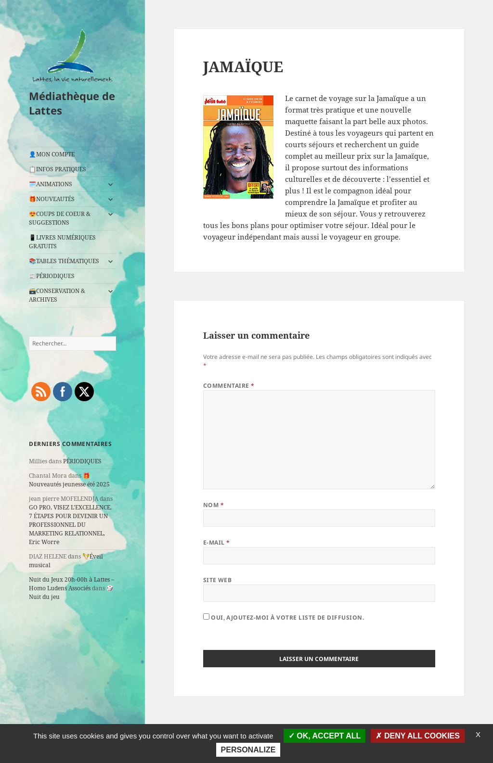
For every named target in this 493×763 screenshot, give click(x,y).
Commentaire (229, 386)
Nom (213, 505)
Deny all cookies (418, 736)
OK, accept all (324, 736)
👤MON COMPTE (52, 154)
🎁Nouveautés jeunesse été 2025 (69, 479)
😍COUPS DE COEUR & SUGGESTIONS (60, 218)
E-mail (216, 542)
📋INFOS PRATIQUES (57, 169)
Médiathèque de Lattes (72, 103)
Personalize (248, 750)
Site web (217, 580)
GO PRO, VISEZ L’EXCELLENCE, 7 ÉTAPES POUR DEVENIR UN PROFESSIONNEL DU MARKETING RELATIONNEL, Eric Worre (70, 524)
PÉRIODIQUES (82, 461)
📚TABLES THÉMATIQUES (64, 261)
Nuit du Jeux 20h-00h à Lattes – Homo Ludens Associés (71, 583)
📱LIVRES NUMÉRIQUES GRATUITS (62, 241)
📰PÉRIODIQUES (52, 276)
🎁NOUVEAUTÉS (52, 199)
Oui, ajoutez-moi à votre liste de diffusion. (283, 617)
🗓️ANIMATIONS (50, 184)
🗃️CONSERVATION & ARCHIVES (57, 295)
